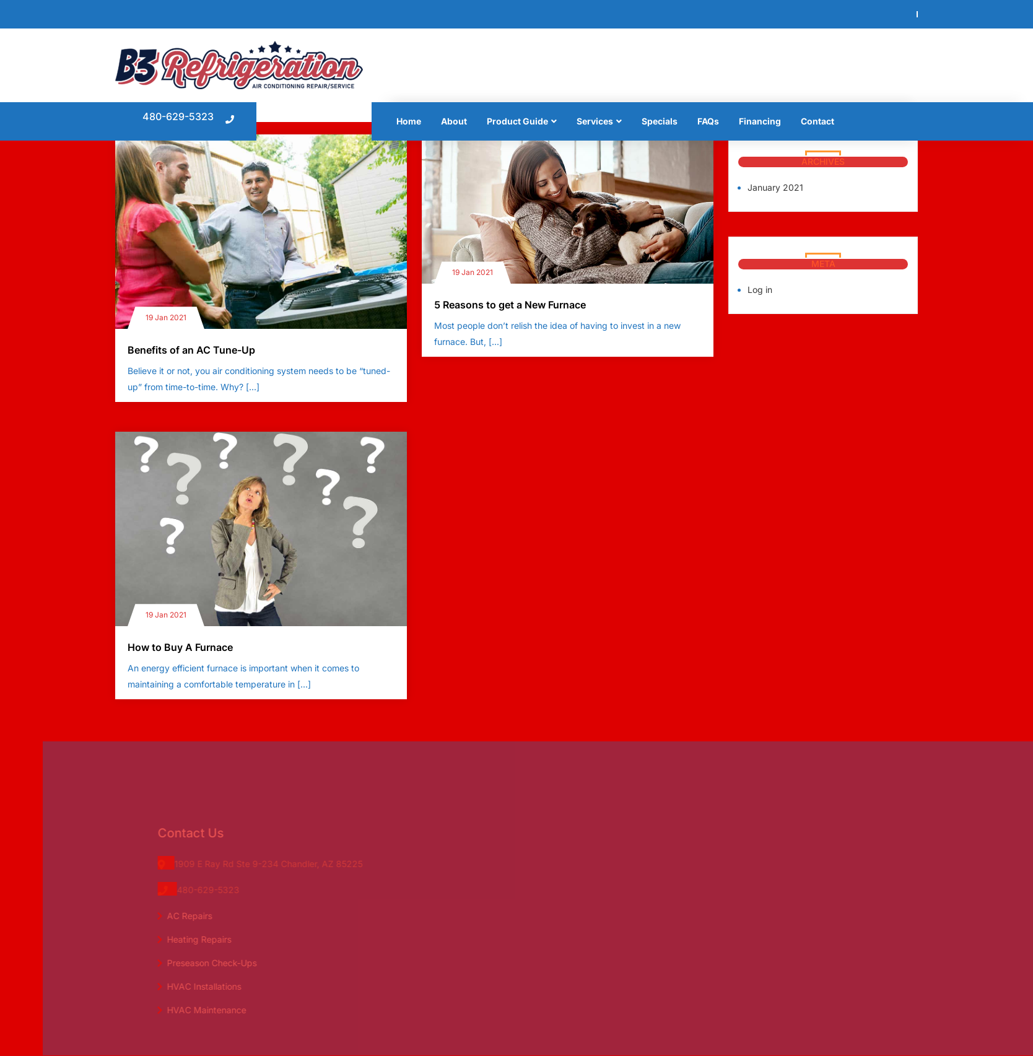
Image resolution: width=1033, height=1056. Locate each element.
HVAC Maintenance (216, 1010)
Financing (760, 121)
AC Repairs (199, 915)
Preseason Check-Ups (222, 963)
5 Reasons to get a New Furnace (510, 305)
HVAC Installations (214, 986)
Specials (660, 121)
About (454, 121)
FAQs (708, 121)
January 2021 (775, 187)
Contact (817, 121)
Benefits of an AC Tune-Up (191, 350)
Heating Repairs (209, 939)
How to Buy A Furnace (180, 647)
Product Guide (517, 121)
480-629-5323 (178, 116)
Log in (760, 289)
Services (595, 121)
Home (408, 121)
